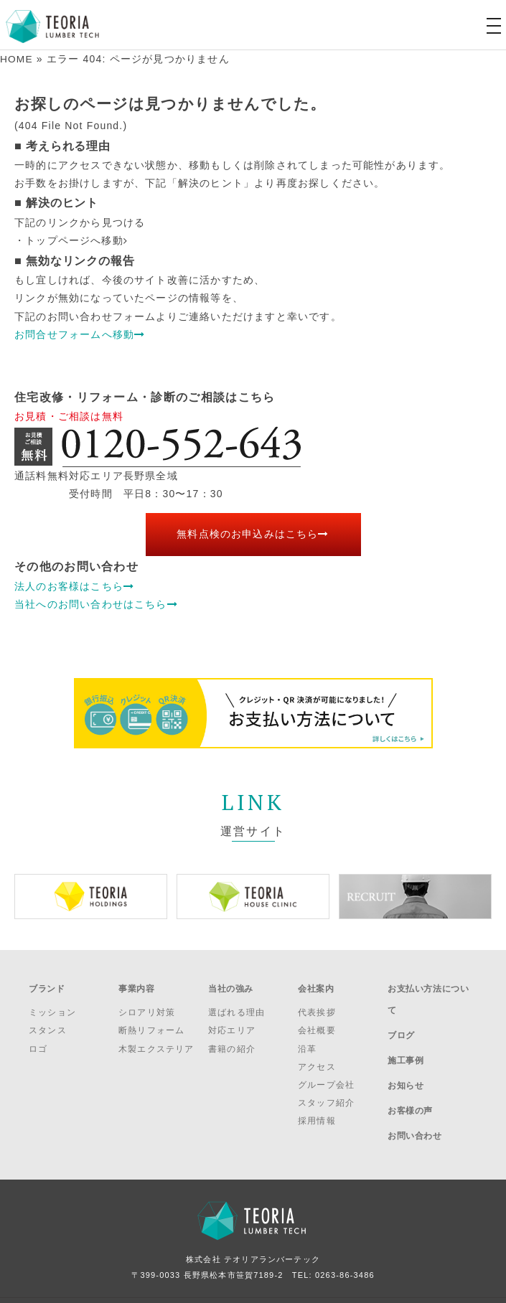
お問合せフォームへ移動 (79, 333)
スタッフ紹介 (326, 1096)
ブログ (401, 1020)
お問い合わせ (415, 1096)
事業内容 (136, 985)
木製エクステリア (156, 1042)
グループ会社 (326, 1078)
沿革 (307, 1042)
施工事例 (405, 1039)
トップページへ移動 (76, 240)
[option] (90, 895)
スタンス (48, 1024)
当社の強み (230, 985)
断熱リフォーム (151, 1024)
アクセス (317, 1060)
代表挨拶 (317, 1006)
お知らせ (405, 1058)
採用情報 (317, 1114)
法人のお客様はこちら (74, 585)
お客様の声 (410, 1077)
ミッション (52, 1006)
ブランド (47, 985)
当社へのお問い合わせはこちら (96, 603)
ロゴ (38, 1042)
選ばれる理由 (236, 1006)
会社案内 (316, 985)
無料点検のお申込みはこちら (253, 534)
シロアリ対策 (146, 1006)
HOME (17, 59)
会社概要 (317, 1024)
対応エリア (232, 1024)
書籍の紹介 (232, 1042)
